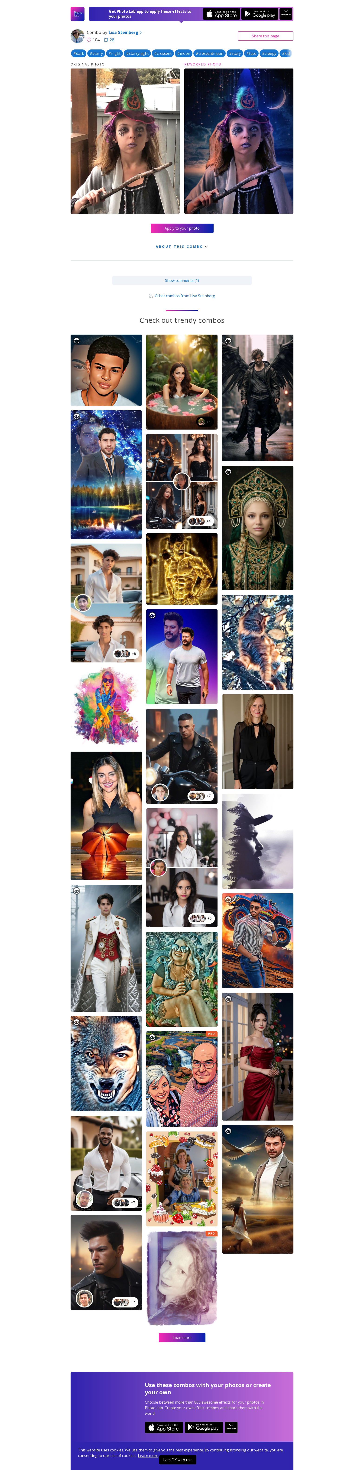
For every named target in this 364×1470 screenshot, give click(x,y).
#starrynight (137, 53)
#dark (78, 53)
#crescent (163, 53)
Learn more (148, 1455)
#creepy (269, 53)
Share (265, 36)
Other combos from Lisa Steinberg (182, 295)
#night (114, 53)
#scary (235, 53)
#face (251, 53)
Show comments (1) (182, 280)
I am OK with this (177, 1459)
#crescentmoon (209, 53)
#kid (286, 53)
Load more (182, 1337)
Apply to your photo (182, 228)
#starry (96, 53)
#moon (183, 53)
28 (109, 39)
